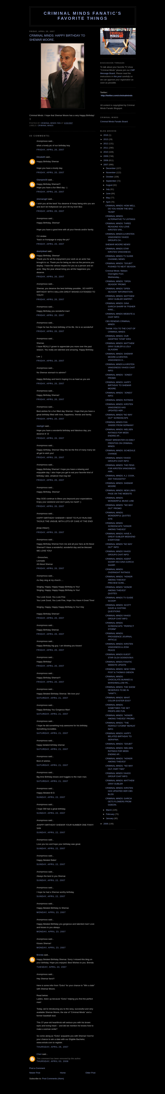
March (109, 810)
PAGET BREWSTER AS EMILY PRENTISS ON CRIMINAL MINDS (120, 443)
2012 (106, 143)
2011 (106, 148)
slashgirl (40, 426)
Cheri (39, 1054)
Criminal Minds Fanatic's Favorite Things (83, 16)
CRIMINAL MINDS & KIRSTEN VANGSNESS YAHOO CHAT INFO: (120, 367)
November (111, 172)
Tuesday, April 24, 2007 (52, 967)
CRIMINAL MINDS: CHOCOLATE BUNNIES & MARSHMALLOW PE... (119, 679)
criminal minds (45, 125)
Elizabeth (41, 157)
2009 (106, 156)
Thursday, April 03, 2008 (52, 1061)
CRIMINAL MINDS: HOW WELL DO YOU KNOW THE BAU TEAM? (120, 208)
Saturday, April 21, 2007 (52, 698)
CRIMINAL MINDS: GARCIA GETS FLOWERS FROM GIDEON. (118, 801)
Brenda (40, 955)
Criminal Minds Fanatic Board (114, 121)
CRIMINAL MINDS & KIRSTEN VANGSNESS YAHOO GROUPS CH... (119, 237)
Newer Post (34, 1073)
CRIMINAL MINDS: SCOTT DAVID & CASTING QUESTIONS (118, 608)
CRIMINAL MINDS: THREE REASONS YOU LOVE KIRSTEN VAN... (118, 226)
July (108, 189)
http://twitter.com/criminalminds (116, 95)
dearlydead (42, 251)
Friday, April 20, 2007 (50, 149)
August (109, 185)
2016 (106, 135)
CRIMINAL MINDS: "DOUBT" (119, 744)
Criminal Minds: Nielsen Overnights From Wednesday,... (116, 274)
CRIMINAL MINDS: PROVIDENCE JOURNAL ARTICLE (118, 636)
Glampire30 (42, 180)
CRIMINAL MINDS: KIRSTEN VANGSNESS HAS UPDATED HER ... (119, 407)
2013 (106, 139)
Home (63, 1073)
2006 (106, 823)
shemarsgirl (42, 199)
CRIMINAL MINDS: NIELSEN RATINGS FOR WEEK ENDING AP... (119, 432)
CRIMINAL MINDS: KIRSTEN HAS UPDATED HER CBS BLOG (119, 791)
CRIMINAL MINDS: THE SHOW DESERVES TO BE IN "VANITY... (120, 690)
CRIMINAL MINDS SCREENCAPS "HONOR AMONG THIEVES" (118, 526)
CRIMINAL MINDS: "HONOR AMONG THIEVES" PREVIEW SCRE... (118, 579)
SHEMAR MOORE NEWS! (117, 244)
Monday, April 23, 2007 (51, 912)
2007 (106, 164)
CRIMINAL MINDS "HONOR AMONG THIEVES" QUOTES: (118, 590)
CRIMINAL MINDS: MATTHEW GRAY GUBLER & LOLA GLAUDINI (119, 346)
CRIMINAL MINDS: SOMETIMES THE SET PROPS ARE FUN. (117, 708)
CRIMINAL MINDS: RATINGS (119, 400)
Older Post (90, 1073)
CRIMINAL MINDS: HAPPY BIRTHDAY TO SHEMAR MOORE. (118, 385)
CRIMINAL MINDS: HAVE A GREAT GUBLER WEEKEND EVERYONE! (120, 536)
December (111, 168)
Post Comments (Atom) (53, 1078)
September (111, 181)
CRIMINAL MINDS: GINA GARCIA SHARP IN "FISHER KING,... (120, 306)
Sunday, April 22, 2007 (51, 797)
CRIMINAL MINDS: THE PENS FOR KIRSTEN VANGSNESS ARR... (120, 468)
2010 (106, 152)
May (108, 197)
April (108, 202)
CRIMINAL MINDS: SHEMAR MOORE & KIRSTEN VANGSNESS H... (119, 357)
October (110, 176)
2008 (106, 160)
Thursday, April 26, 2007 (52, 1047)
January (110, 818)
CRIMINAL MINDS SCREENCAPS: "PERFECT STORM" (119, 626)
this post (117, 76)
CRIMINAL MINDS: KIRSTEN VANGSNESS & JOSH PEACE (119, 647)
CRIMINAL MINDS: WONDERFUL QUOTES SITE (118, 515)
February (110, 814)
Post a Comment (37, 1068)
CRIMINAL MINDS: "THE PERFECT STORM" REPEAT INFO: (120, 726)
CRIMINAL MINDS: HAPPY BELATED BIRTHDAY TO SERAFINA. (118, 736)
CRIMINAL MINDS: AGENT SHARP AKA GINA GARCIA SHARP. (119, 562)
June (108, 193)
